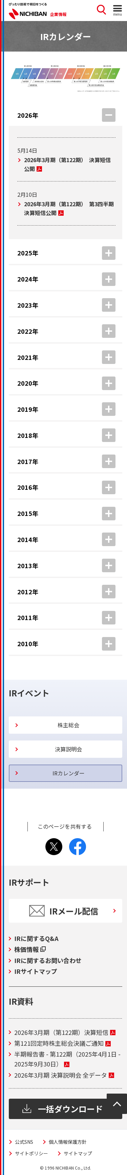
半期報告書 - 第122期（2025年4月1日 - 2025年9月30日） (67, 1058)
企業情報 (58, 14)
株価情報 (30, 949)
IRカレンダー (68, 773)
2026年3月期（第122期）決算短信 (64, 1032)
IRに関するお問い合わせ (48, 960)
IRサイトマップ (35, 971)
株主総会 (68, 725)
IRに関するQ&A (36, 938)
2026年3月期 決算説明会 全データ (64, 1075)
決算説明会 (68, 749)
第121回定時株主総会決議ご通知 (62, 1043)
